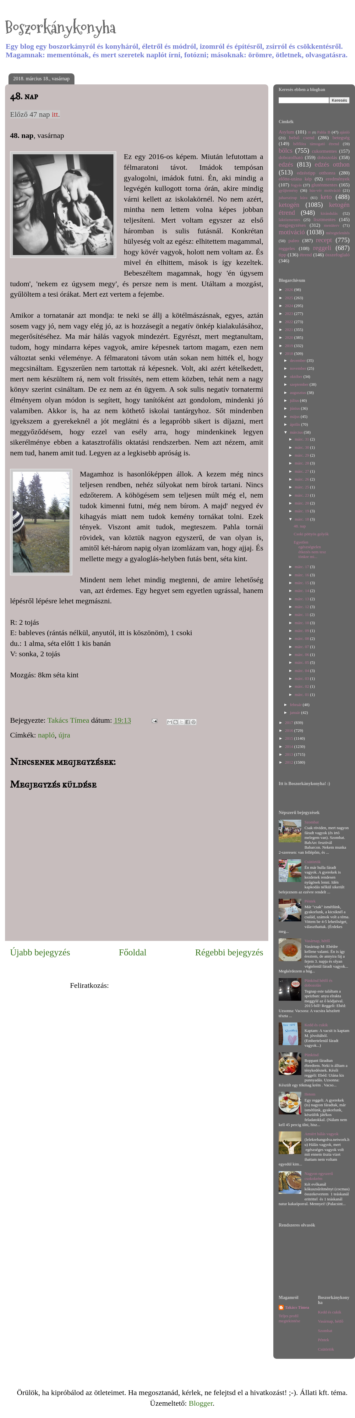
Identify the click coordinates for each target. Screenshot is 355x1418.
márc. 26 (302, 479)
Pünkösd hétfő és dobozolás (318, 983)
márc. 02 (302, 686)
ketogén (289, 204)
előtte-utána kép (295, 178)
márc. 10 (302, 622)
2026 (289, 289)
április (295, 424)
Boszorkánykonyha (60, 27)
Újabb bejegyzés (40, 952)
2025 (289, 297)
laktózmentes (289, 219)
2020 (289, 337)
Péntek (309, 901)
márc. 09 (302, 630)
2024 (289, 305)
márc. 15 (302, 582)
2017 (289, 722)
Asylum (286, 131)
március (297, 432)
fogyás (296, 185)
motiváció (292, 232)
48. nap (300, 526)
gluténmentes (324, 184)
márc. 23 (302, 495)
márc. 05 (302, 662)
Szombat (311, 822)
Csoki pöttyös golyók (311, 534)
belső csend (301, 137)
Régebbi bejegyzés (229, 952)
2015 (289, 738)
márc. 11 (302, 614)
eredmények (338, 178)
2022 (289, 321)
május (295, 416)
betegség (341, 137)
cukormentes (324, 151)
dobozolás (327, 157)
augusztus (298, 392)
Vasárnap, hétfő (317, 940)
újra (64, 735)
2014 (289, 746)
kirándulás (329, 213)
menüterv (331, 225)
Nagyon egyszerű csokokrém (318, 1176)
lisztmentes (325, 219)
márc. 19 (302, 511)
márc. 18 (302, 519)
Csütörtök (312, 861)
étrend (306, 254)
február (296, 704)
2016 (289, 730)
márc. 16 (302, 574)
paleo (293, 240)
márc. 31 (302, 439)
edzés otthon (332, 164)
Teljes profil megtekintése (289, 1318)
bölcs (285, 150)
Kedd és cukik (316, 1024)
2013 (289, 754)
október (296, 376)
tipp (282, 254)
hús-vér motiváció (325, 190)
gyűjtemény (288, 190)
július (295, 400)
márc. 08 (302, 638)
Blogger (201, 1403)
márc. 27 (302, 471)
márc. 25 (302, 487)
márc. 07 (302, 646)
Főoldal (132, 952)
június (295, 408)
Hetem (309, 1094)
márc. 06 (302, 654)
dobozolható (291, 157)
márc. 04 (302, 670)
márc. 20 (302, 503)
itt (54, 114)
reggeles (287, 248)
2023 (289, 313)
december (298, 360)
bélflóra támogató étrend (316, 143)
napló (46, 735)
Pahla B (323, 132)
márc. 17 (302, 566)
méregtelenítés (338, 233)
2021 (289, 329)
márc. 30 (302, 447)
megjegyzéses (292, 225)
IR (309, 132)
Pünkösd (311, 1054)
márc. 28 (302, 463)
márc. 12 (302, 606)
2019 (289, 345)
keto (326, 196)
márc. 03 (302, 678)
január (295, 712)
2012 (289, 762)
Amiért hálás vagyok (321, 1133)
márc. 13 (302, 598)
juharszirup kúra (293, 197)
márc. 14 (302, 590)
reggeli (322, 247)
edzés (286, 164)
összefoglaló (337, 254)
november (298, 368)
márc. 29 (302, 455)
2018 (289, 353)
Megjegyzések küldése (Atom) (157, 985)
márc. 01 (302, 694)
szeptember (299, 384)
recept (324, 239)
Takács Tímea (297, 1307)
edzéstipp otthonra (316, 172)
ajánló (345, 132)
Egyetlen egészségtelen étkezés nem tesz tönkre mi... (310, 549)
